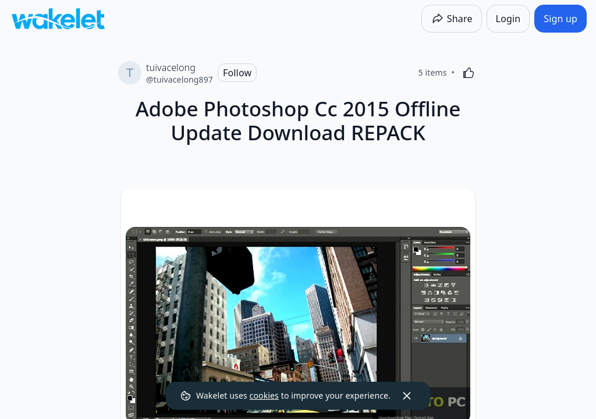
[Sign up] (560, 19)
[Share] (451, 19)
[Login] (508, 19)
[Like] (468, 72)
